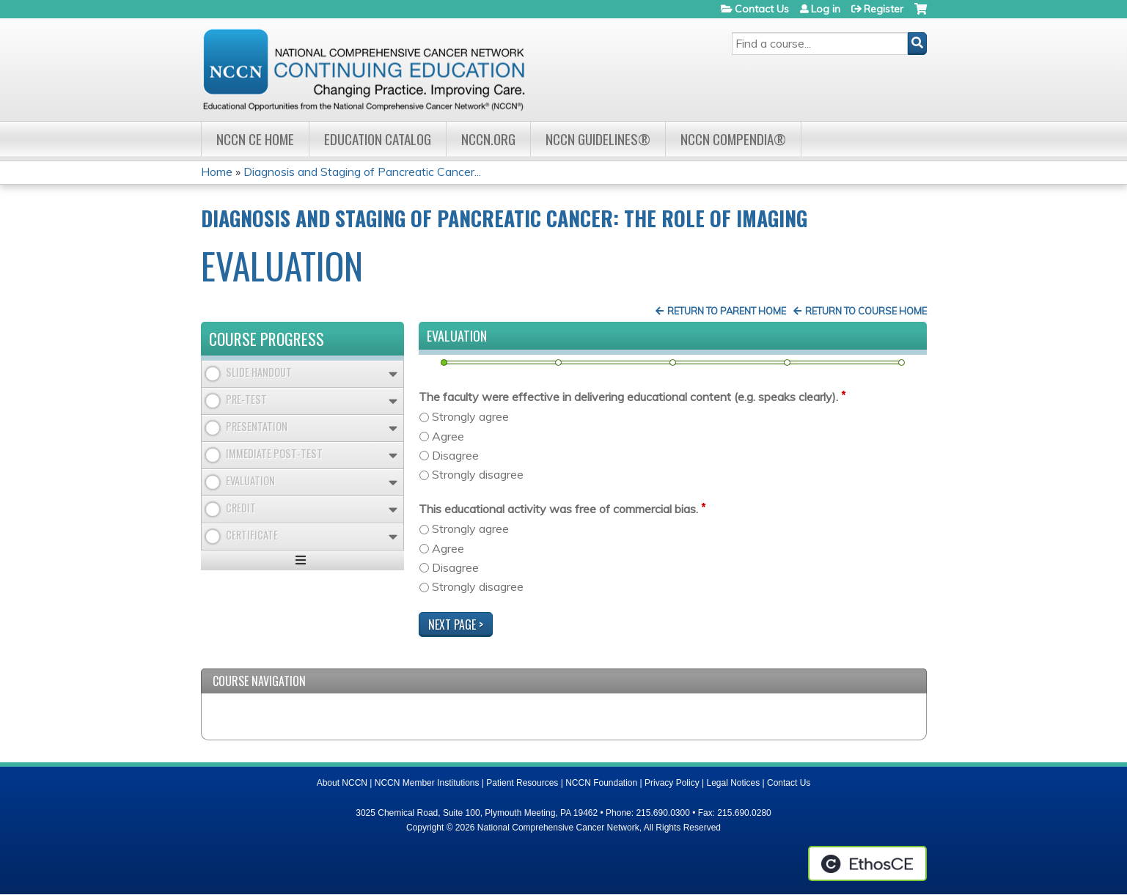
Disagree (455, 455)
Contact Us (762, 9)
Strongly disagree (478, 474)
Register (883, 9)
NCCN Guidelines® (598, 139)
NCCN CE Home (255, 139)
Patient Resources (522, 783)
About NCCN (342, 783)
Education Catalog (377, 139)
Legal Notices (733, 783)
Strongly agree (470, 416)
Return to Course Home (866, 311)
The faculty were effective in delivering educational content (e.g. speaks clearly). (628, 396)
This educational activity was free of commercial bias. (558, 508)
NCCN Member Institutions (427, 783)
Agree (448, 436)
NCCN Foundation (601, 783)
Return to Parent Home (726, 311)
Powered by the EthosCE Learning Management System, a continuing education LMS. (867, 863)
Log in (825, 9)
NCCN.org (488, 139)
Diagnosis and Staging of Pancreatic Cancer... (362, 171)
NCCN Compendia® (733, 139)
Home (216, 171)
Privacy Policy (672, 783)
